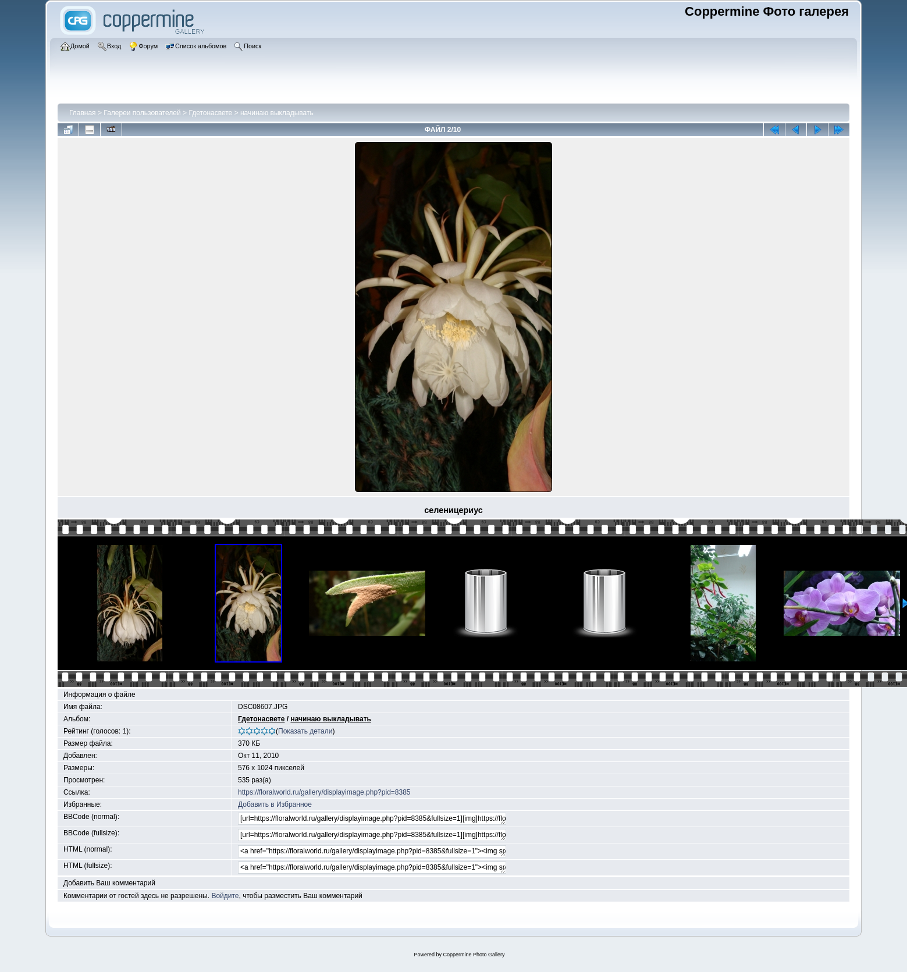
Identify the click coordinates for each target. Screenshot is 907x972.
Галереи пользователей (142, 113)
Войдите (225, 896)
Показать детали (305, 731)
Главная (82, 113)
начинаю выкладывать (277, 113)
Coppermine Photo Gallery (473, 954)
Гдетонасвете (210, 113)
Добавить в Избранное (275, 804)
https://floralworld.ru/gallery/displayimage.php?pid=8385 (324, 792)
